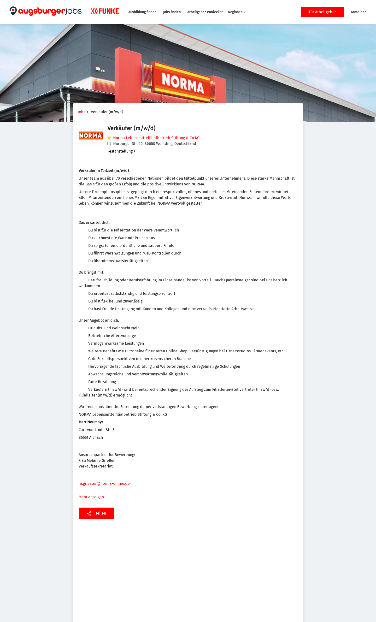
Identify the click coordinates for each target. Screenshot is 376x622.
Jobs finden (172, 12)
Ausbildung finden (142, 12)
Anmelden (358, 12)
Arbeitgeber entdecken (205, 12)
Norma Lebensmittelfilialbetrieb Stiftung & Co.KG (156, 138)
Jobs (81, 112)
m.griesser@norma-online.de (104, 483)
